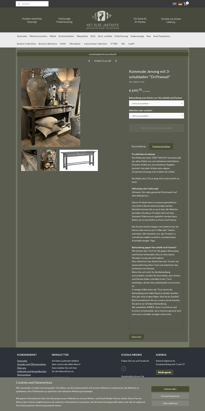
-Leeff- (131, 43)
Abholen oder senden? (140, 110)
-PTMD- (114, 43)
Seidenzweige (137, 36)
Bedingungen (23, 378)
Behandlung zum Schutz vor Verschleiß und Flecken (155, 97)
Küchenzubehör (66, 36)
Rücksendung (24, 374)
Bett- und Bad (105, 36)
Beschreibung (139, 146)
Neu (149, 36)
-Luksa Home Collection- (96, 43)
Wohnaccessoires (38, 36)
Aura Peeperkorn (161, 36)
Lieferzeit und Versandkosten (31, 371)
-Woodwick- (75, 43)
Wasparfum (82, 36)
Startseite (22, 36)
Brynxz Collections (48, 43)
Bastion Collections (26, 43)
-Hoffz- (63, 43)
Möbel (53, 36)
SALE (93, 36)
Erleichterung (121, 36)
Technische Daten (161, 146)
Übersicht (136, 337)
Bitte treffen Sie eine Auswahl (156, 128)
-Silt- (123, 43)
